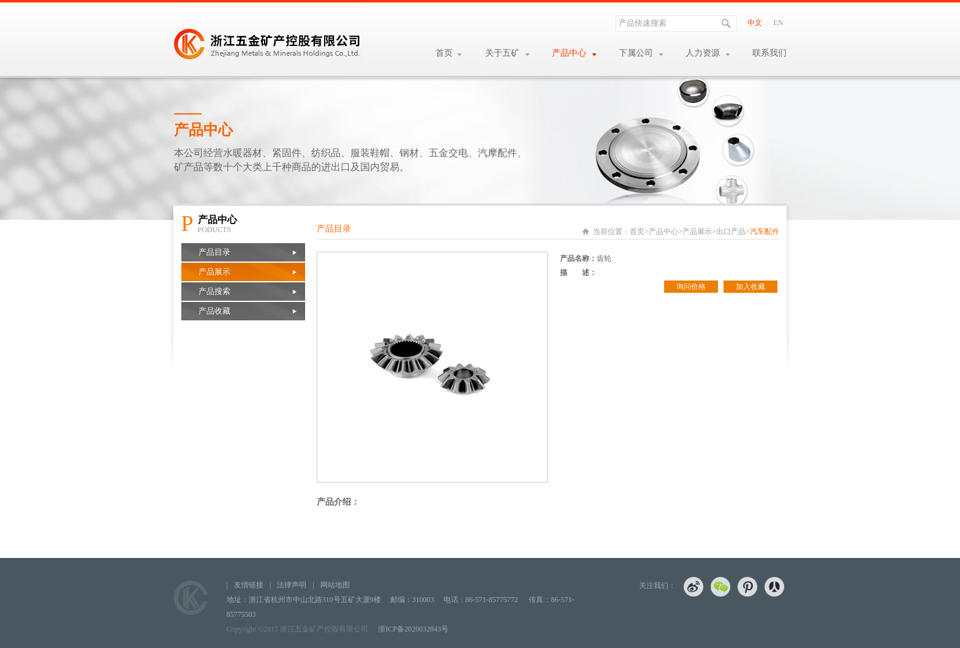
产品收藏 (214, 310)
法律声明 (291, 585)
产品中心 (569, 53)
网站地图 (335, 585)
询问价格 (691, 286)
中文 (754, 22)
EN (779, 22)
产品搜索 (214, 291)
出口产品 (731, 231)
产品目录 (214, 252)
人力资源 (703, 53)
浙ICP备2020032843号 (413, 629)
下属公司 (636, 53)
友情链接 (248, 585)
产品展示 (214, 271)
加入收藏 (750, 286)
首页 (444, 53)
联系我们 (769, 53)
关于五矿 (502, 53)
